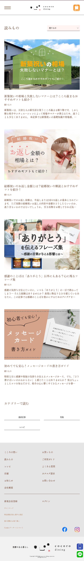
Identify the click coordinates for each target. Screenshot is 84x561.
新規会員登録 (10, 501)
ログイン (46, 501)
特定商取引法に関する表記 (13, 514)
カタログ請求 (48, 473)
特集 (62, 417)
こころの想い (10, 452)
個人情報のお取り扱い (12, 521)
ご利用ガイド (48, 459)
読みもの (8, 459)
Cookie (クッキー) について (13, 527)
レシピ (22, 427)
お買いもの (47, 452)
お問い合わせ (48, 480)
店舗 (6, 473)
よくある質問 (48, 466)
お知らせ (8, 480)
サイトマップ (8, 508)
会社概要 (8, 487)
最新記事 (22, 417)
